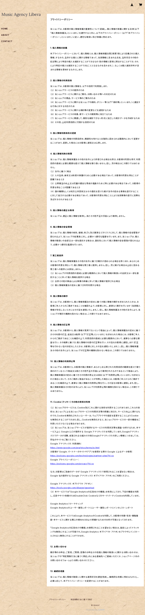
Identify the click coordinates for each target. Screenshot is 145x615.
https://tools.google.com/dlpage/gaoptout (72, 487)
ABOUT (5, 35)
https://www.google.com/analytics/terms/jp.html (75, 447)
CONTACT (6, 41)
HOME (4, 28)
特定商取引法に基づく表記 (81, 599)
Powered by (95, 610)
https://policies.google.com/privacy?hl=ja (72, 463)
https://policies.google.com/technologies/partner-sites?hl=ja (82, 455)
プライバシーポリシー (57, 599)
